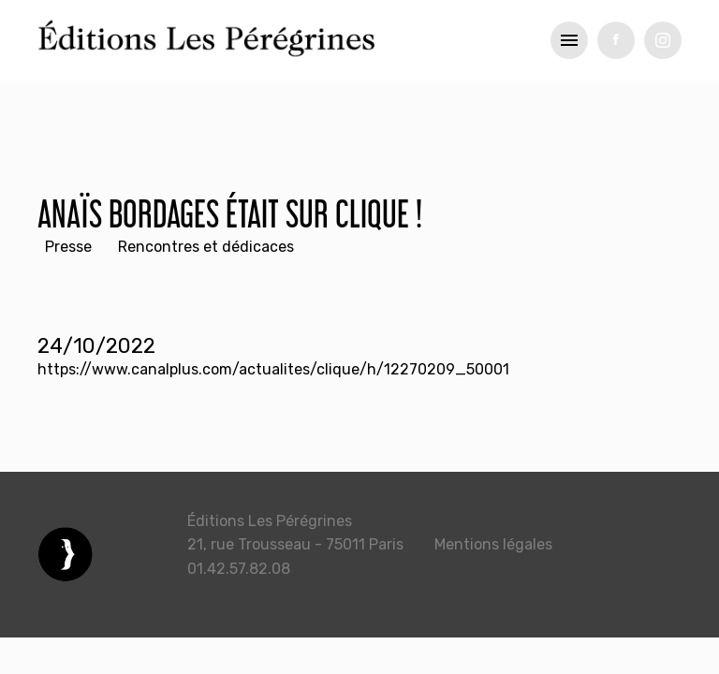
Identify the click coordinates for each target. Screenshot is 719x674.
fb (616, 40)
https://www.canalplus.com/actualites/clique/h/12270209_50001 (273, 369)
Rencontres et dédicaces (206, 247)
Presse (68, 247)
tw (663, 40)
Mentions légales (493, 544)
